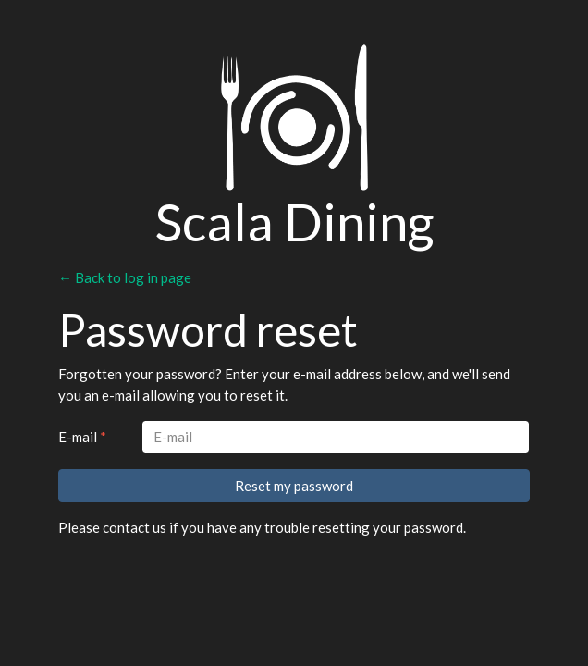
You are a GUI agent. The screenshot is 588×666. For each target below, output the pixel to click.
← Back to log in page (124, 277)
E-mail (82, 436)
